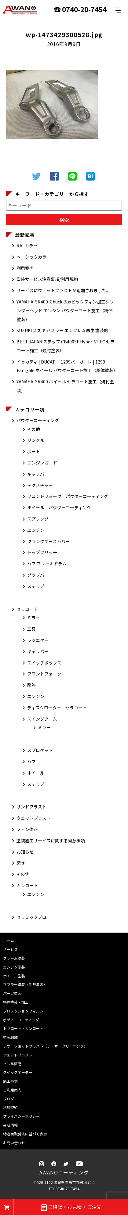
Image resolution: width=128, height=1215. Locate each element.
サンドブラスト (31, 807)
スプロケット (40, 750)
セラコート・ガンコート (23, 1028)
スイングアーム (42, 719)
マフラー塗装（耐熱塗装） (25, 984)
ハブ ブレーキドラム (47, 564)
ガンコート (27, 885)
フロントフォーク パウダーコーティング (67, 496)
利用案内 (25, 268)
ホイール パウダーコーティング (59, 507)
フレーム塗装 (14, 958)
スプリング (38, 519)
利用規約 (10, 1107)
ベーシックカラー (33, 257)
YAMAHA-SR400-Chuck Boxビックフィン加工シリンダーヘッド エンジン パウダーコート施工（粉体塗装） (65, 310)
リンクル (35, 440)
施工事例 (10, 1081)
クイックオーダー (17, 1072)
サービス (10, 949)
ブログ (8, 1098)
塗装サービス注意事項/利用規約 (47, 279)
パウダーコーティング (37, 420)
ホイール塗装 (14, 975)
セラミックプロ (31, 917)
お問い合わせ (14, 1142)
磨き (20, 863)
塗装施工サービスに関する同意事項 (50, 840)
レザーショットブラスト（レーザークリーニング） (45, 1045)
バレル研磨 (12, 1063)
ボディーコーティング (21, 1019)
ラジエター (38, 640)
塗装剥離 (10, 1037)
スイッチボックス (44, 663)
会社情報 (10, 1124)
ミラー (33, 618)
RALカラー (27, 245)
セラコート (27, 609)
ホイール (35, 773)
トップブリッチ (42, 552)
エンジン (35, 530)
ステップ (35, 586)
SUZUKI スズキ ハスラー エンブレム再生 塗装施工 (64, 330)
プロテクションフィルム (23, 1010)
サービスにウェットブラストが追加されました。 (63, 290)
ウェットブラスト (33, 818)
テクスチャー (40, 485)
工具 (31, 629)
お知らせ (25, 852)
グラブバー (38, 575)
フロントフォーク (44, 674)
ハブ (31, 761)
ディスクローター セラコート (57, 707)
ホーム (8, 940)
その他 (33, 429)
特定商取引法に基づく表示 (25, 1133)
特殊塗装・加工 (16, 1002)
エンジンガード (42, 463)
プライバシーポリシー (21, 1116)
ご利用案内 (12, 1089)
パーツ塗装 (12, 993)
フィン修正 (27, 829)
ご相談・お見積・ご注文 (70, 1207)
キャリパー (38, 474)
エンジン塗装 (14, 966)
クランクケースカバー (48, 541)
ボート (33, 451)
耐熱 (31, 685)
